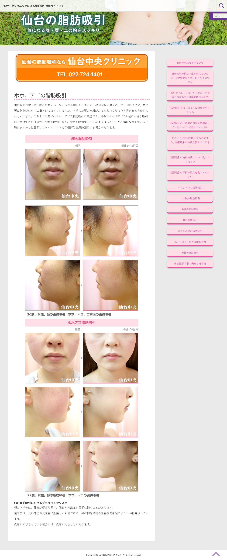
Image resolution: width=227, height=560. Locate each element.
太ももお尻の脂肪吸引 (190, 231)
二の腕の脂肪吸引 (190, 198)
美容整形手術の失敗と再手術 (190, 263)
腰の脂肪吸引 (190, 220)
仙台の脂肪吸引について (190, 62)
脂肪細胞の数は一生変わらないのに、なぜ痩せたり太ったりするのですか (190, 78)
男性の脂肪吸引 (190, 252)
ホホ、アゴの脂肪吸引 (190, 187)
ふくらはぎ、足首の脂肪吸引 (190, 241)
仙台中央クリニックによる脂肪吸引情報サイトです (34, 6)
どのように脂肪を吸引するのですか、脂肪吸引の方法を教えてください (190, 142)
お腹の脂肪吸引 (190, 209)
